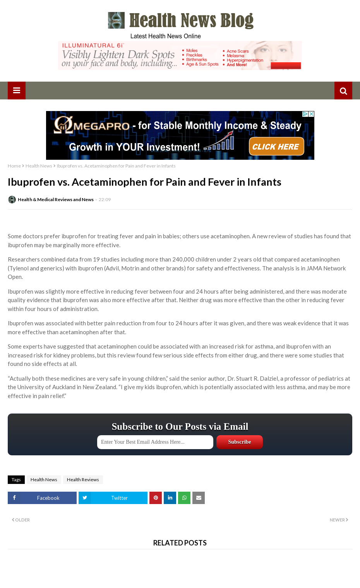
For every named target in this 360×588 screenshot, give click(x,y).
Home (14, 166)
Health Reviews (83, 479)
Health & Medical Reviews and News (56, 199)
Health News (39, 166)
